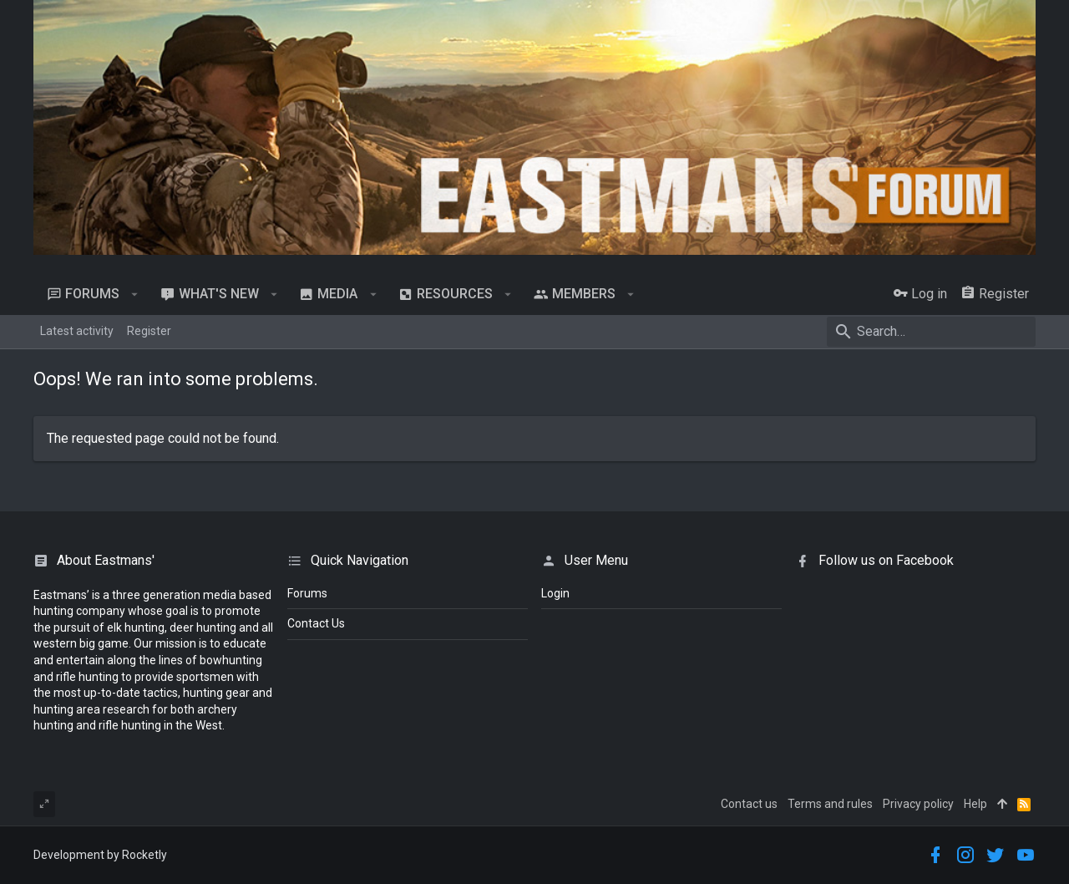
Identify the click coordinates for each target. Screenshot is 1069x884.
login (555, 593)
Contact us (749, 803)
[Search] (931, 332)
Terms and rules (830, 803)
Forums (307, 593)
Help (975, 803)
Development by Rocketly (100, 854)
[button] (135, 294)
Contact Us (316, 623)
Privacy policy (918, 803)
